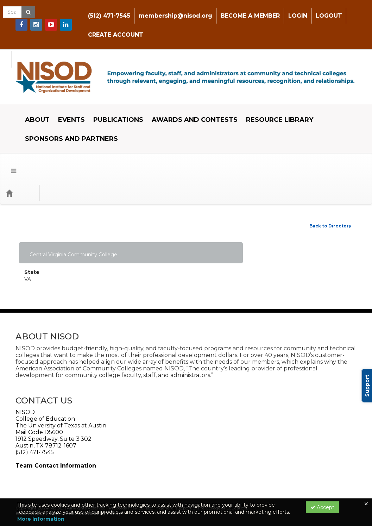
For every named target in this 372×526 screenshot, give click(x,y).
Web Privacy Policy (37, 463)
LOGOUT (318, 10)
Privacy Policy (82, 489)
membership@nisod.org (165, 10)
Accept (322, 507)
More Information (40, 519)
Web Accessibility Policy (92, 463)
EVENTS (66, 104)
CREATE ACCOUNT (105, 29)
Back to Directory (330, 176)
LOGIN (287, 10)
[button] (8, 143)
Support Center (38, 489)
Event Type (52, 143)
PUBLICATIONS (113, 104)
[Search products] (281, 144)
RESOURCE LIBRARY (274, 104)
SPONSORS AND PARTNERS (66, 123)
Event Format (99, 143)
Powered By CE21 (41, 496)
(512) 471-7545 (98, 10)
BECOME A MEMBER (239, 10)
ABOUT (32, 104)
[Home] (20, 143)
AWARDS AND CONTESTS (189, 104)
